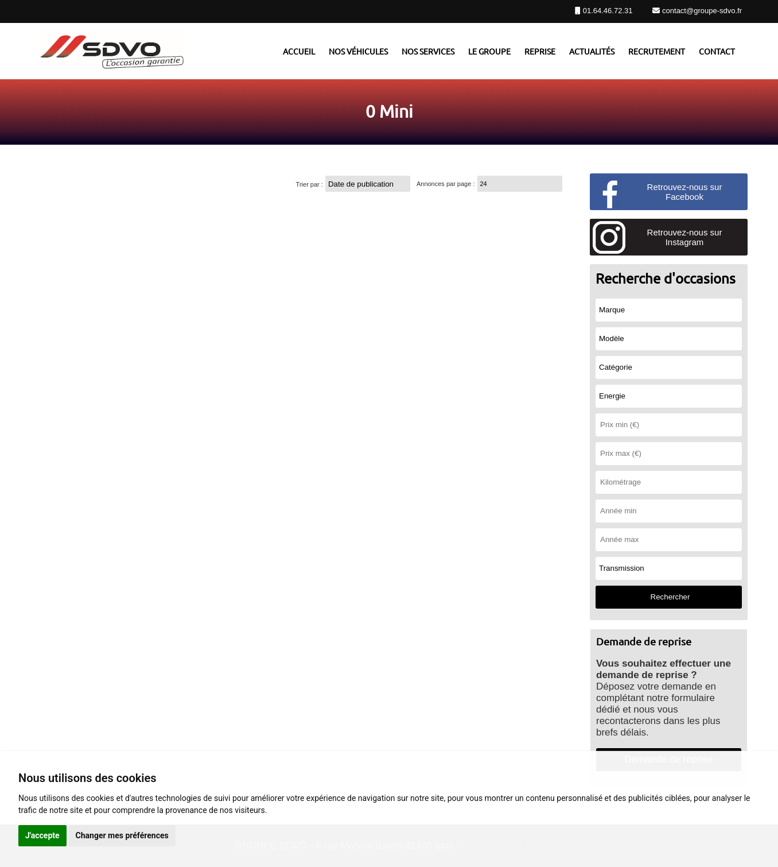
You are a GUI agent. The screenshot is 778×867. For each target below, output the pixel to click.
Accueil (299, 51)
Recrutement (656, 51)
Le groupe (489, 51)
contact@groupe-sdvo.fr (701, 10)
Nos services (428, 51)
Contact (717, 51)
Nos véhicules (358, 51)
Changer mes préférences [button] (122, 835)
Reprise (539, 51)
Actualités (591, 51)
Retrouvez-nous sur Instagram (684, 237)
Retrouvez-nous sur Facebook (684, 192)
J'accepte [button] (42, 835)
